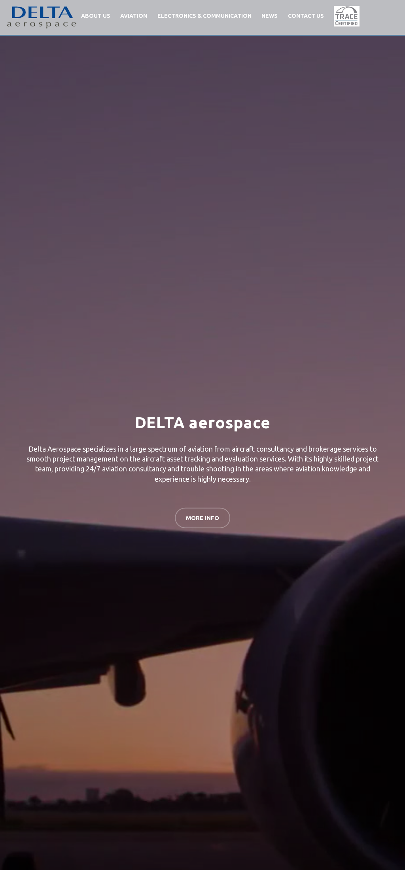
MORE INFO (202, 517)
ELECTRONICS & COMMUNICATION (204, 16)
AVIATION (133, 16)
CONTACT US (306, 16)
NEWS (269, 16)
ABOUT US (95, 16)
